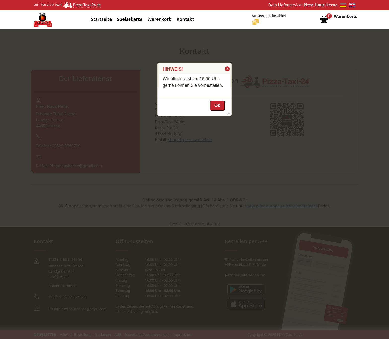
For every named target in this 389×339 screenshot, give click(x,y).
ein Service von (67, 4)
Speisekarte (129, 19)
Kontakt (185, 19)
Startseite (101, 19)
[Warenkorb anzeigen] (324, 21)
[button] (227, 69)
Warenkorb (159, 19)
